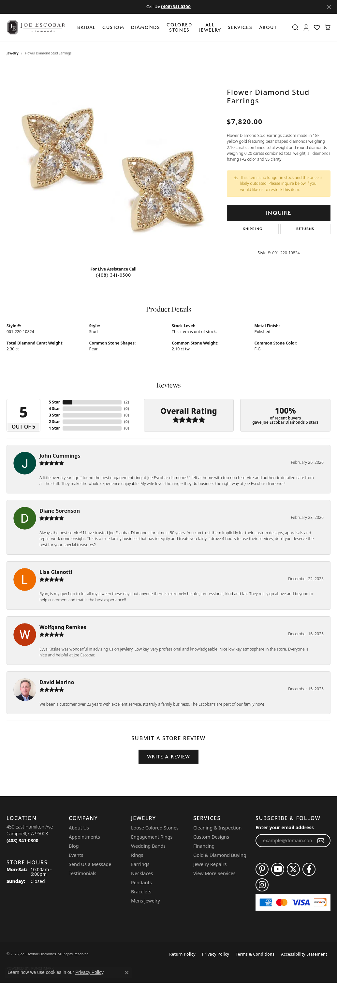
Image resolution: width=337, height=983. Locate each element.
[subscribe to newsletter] (321, 840)
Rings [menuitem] (137, 855)
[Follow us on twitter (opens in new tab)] (293, 869)
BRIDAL (86, 27)
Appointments (84, 837)
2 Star (54, 421)
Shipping (253, 229)
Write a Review (168, 757)
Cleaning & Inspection (217, 828)
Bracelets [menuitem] (141, 891)
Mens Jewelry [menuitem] (145, 901)
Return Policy (182, 954)
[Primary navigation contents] (178, 27)
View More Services (214, 873)
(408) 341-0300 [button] (176, 6)
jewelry (13, 53)
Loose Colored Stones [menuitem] (155, 828)
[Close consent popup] (127, 973)
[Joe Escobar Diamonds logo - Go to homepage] (35, 27)
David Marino (56, 682)
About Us (79, 828)
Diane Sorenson (59, 510)
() (126, 402)
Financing (203, 846)
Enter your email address (285, 827)
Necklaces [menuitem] (142, 873)
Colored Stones (179, 27)
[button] (295, 27)
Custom (113, 27)
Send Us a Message (90, 864)
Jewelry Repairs (210, 864)
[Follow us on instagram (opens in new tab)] (262, 884)
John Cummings (59, 455)
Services (240, 27)
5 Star (54, 402)
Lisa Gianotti (55, 572)
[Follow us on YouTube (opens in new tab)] (277, 869)
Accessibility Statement (304, 954)
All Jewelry (210, 27)
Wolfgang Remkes (62, 627)
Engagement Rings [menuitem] (152, 837)
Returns (305, 229)
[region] (113, 163)
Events (76, 855)
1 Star (54, 428)
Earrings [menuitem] (140, 864)
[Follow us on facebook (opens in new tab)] (308, 869)
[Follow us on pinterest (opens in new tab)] (262, 869)
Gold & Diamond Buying (219, 855)
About (268, 27)
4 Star (54, 408)
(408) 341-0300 (113, 275)
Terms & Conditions (255, 954)
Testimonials (82, 873)
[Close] (329, 7)
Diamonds (145, 27)
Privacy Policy (215, 954)
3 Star (54, 415)
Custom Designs (211, 837)
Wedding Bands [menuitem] (148, 846)
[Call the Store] (22, 840)
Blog (74, 846)
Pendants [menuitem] (141, 882)
